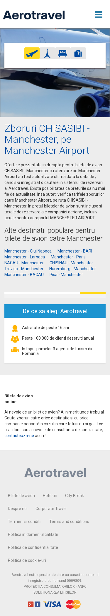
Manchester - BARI (74, 251)
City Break (74, 495)
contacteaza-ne (19, 435)
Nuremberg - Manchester (72, 268)
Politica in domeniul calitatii (33, 534)
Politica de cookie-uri (27, 560)
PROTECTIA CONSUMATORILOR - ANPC (55, 587)
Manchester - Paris (68, 257)
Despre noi (18, 508)
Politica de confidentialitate (33, 547)
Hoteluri (50, 495)
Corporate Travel (51, 508)
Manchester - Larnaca (24, 257)
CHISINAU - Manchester (71, 262)
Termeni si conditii (24, 521)
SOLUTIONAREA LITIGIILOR (55, 592)
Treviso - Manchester (23, 268)
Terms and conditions (69, 521)
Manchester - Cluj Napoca (28, 251)
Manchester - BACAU (24, 274)
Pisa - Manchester (66, 274)
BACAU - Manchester (24, 262)
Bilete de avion (21, 495)
